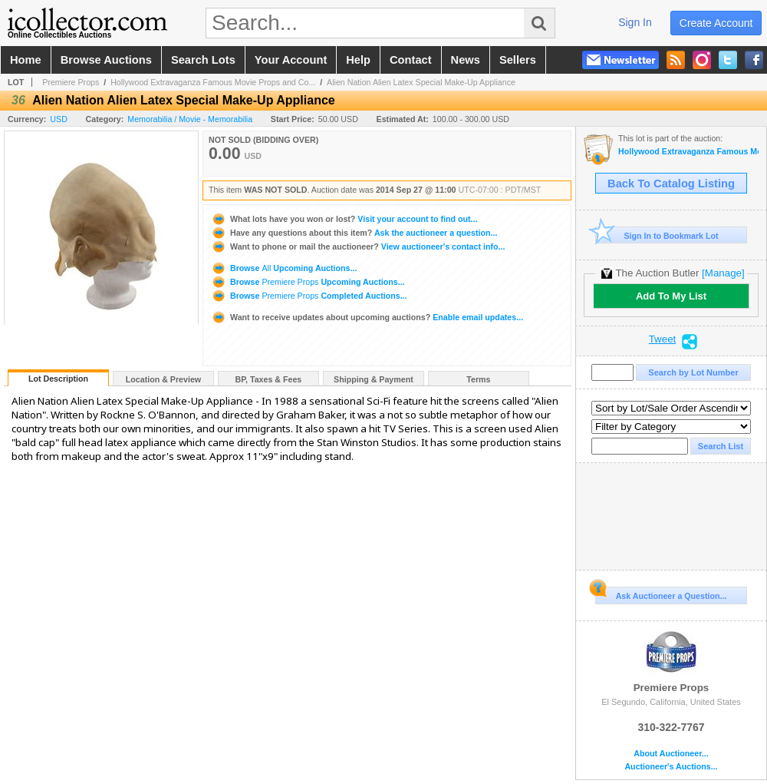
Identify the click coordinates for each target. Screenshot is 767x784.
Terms (478, 379)
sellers (517, 60)
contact (411, 60)
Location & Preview (163, 379)
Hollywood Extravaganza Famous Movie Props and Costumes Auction (688, 151)
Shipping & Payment (373, 379)
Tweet (662, 339)
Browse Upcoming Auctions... (284, 268)
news (465, 60)
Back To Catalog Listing (671, 183)
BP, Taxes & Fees (268, 379)
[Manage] (723, 273)
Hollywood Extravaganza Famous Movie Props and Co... (212, 82)
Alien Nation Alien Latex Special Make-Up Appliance (421, 82)
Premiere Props (70, 82)
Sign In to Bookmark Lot (657, 235)
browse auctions (106, 60)
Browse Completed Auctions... (309, 295)
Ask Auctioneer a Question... (660, 593)
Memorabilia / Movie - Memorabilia (189, 119)
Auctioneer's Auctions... (670, 766)
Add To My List (671, 296)
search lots (203, 60)
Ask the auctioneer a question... (354, 232)
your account (291, 60)
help (358, 60)
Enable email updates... (367, 317)
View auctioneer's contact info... (358, 246)
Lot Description (58, 378)
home (25, 60)
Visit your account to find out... (344, 218)
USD (58, 119)
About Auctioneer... (671, 753)
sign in (635, 22)
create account (716, 23)
